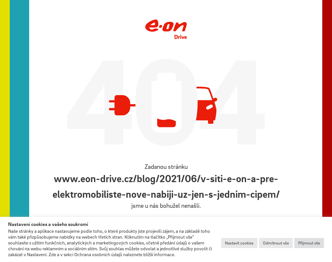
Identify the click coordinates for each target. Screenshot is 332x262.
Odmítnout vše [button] (276, 242)
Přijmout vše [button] (309, 242)
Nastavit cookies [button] (239, 242)
